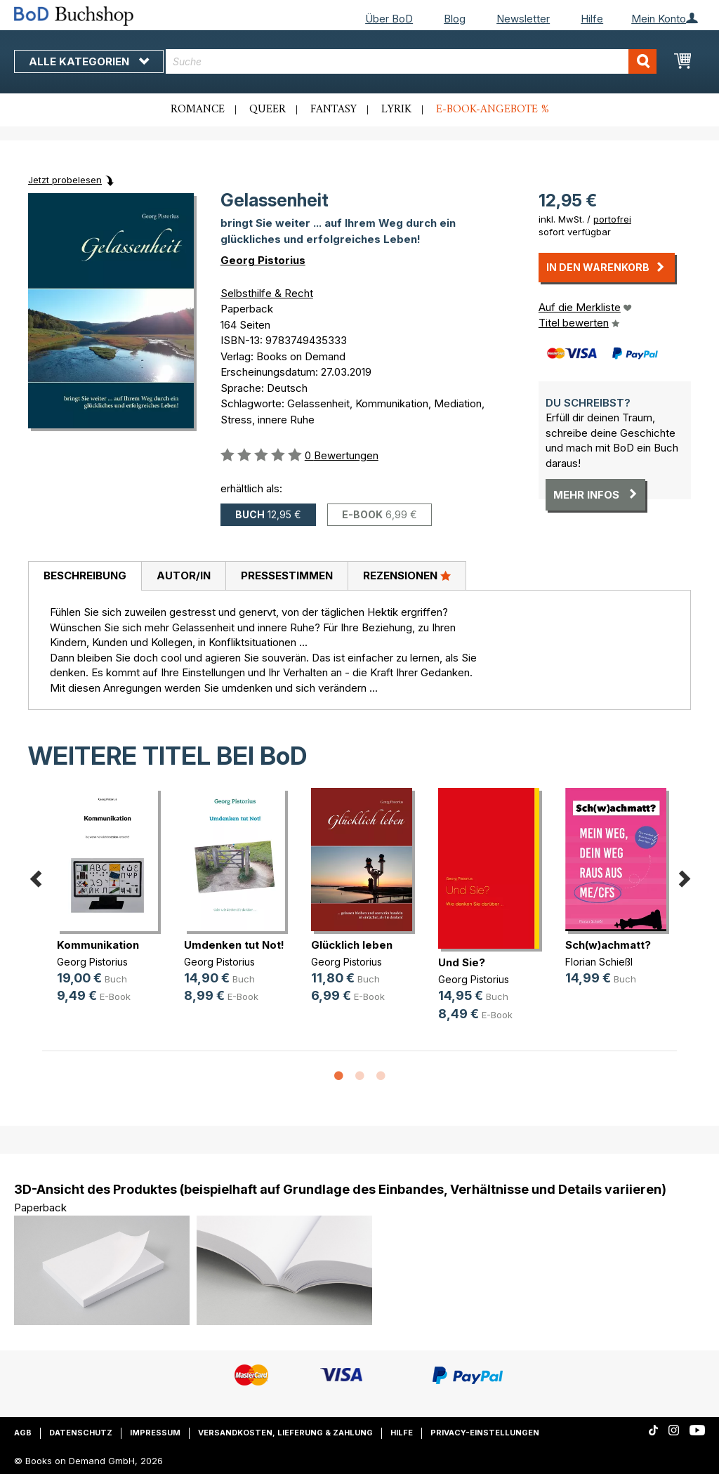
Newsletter (523, 18)
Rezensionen (407, 575)
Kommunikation (98, 945)
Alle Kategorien (89, 61)
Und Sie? (461, 962)
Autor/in (184, 575)
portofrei (612, 219)
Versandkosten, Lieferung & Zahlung (285, 1432)
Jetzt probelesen (65, 179)
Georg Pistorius (262, 260)
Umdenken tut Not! (234, 945)
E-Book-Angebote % (492, 109)
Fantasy (333, 109)
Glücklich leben (352, 945)
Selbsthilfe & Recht (266, 293)
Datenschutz (80, 1432)
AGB (23, 1432)
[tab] (84, 576)
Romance (198, 109)
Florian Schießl (599, 962)
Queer (267, 109)
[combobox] (411, 61)
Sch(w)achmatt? (608, 945)
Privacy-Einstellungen (484, 1432)
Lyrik (396, 109)
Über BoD (389, 18)
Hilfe (592, 18)
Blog (455, 18)
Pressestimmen (287, 575)
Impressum (155, 1432)
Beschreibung (85, 575)
